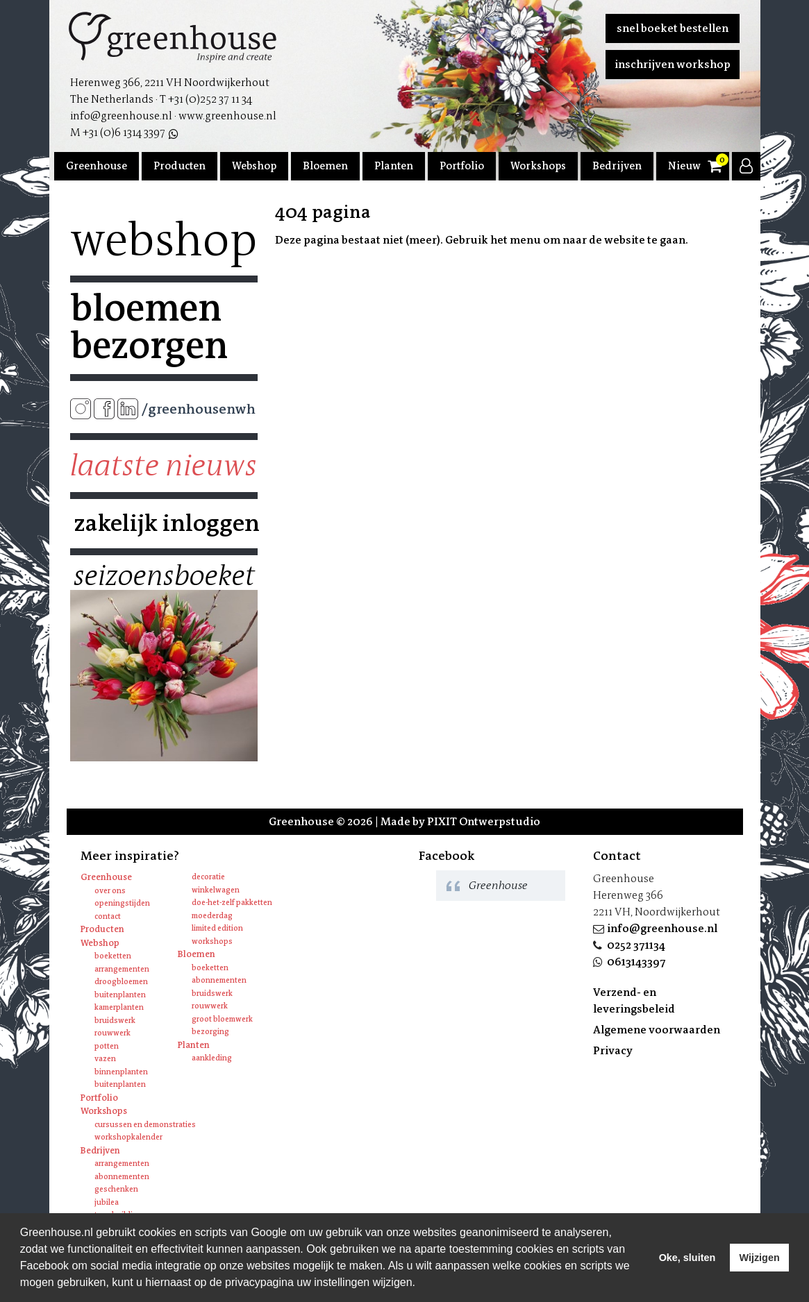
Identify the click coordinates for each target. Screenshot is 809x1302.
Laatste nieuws (163, 465)
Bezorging (210, 1031)
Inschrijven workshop (673, 64)
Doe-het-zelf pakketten (232, 902)
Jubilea (106, 1202)
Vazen (105, 1059)
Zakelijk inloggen (164, 523)
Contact (107, 916)
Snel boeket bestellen (672, 28)
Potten (106, 1046)
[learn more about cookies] (420, 1284)
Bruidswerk (114, 1020)
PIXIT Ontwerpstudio (483, 821)
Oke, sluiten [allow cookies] (687, 1257)
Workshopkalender (128, 1137)
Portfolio (462, 166)
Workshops (538, 166)
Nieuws (687, 166)
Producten (179, 166)
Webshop (254, 166)
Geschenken (116, 1189)
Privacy (613, 1050)
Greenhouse (96, 166)
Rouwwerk (112, 1033)
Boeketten (112, 956)
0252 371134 (636, 945)
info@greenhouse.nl (662, 928)
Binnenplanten (121, 1072)
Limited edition (217, 928)
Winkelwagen (216, 890)
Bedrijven (617, 166)
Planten (393, 166)
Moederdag (212, 916)
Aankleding (212, 1058)
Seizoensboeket (164, 576)
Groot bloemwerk (222, 1019)
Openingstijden (122, 903)
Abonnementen (219, 980)
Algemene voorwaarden (656, 1029)
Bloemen (325, 166)
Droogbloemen (121, 981)
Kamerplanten (119, 1007)
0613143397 (636, 961)
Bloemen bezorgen (149, 327)
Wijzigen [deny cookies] (759, 1257)
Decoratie (208, 877)
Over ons (110, 891)
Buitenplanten (120, 995)
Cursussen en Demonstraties (145, 1124)
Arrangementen (121, 969)
